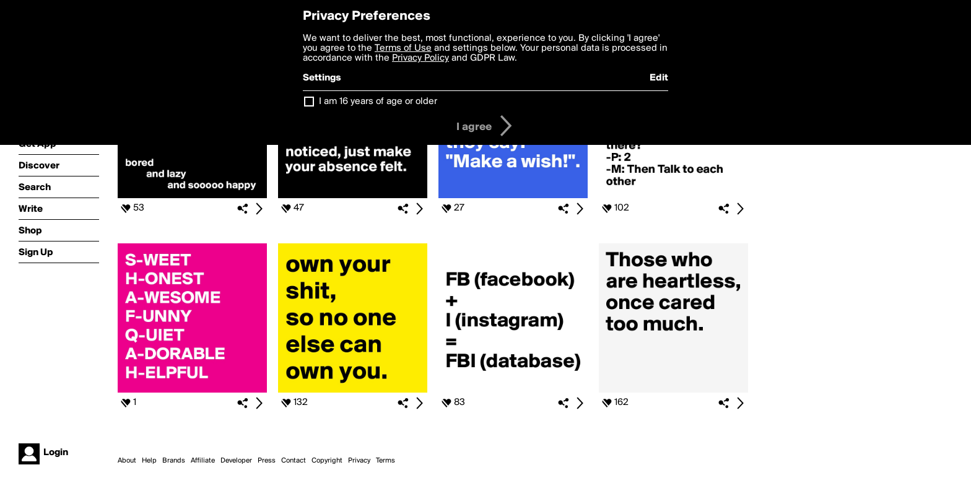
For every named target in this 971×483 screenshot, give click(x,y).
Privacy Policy (420, 58)
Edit (659, 78)
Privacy (359, 460)
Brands (173, 460)
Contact (293, 460)
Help (149, 460)
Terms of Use (403, 48)
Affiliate (203, 460)
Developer (236, 460)
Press (267, 460)
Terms (385, 460)
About (127, 460)
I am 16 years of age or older (378, 102)
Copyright (326, 460)
